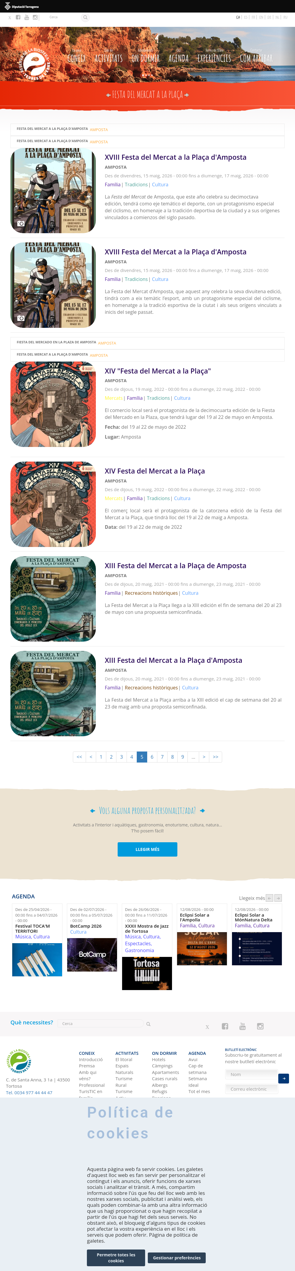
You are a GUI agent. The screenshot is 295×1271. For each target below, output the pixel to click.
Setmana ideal (197, 1062)
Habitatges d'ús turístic (164, 1087)
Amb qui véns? (88, 1055)
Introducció (91, 1039)
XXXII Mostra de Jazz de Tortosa (147, 913)
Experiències (214, 40)
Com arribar (256, 40)
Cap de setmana (197, 1049)
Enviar (283, 1073)
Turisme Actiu (124, 1075)
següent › (278, 882)
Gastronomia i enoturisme (129, 1094)
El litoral (124, 1039)
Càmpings (162, 1046)
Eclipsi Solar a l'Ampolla (194, 902)
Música (23, 921)
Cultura (41, 921)
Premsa (87, 1046)
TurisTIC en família (90, 1075)
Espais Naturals (124, 1049)
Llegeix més (194, 176)
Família (188, 910)
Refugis (159, 1072)
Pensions (161, 1078)
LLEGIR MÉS (147, 834)
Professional (92, 1065)
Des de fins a (36, 899)
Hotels (158, 1039)
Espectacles (138, 928)
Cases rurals (164, 1059)
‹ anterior (269, 882)
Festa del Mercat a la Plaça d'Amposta (52, 114)
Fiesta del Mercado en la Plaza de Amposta (56, 328)
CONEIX (76, 40)
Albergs (160, 1065)
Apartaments (165, 1052)
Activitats (109, 40)
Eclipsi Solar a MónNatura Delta (254, 902)
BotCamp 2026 (86, 910)
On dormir (146, 40)
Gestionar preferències (177, 1258)
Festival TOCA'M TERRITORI (32, 913)
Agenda (178, 40)
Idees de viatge (197, 1094)
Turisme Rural (124, 1062)
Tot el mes (199, 1072)
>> (215, 741)
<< (79, 741)
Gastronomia (139, 935)
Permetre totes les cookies (116, 1258)
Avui (192, 1039)
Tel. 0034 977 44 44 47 (29, 1077)
